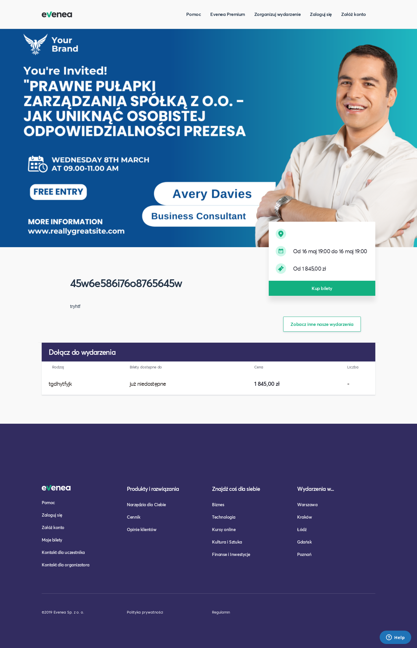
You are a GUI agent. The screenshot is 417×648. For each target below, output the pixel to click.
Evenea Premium (227, 14)
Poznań (304, 554)
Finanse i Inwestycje (231, 554)
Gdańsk (304, 542)
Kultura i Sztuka (227, 542)
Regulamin (221, 612)
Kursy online (223, 529)
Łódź (301, 529)
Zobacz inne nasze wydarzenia (321, 324)
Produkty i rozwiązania (153, 488)
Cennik (133, 517)
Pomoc (193, 14)
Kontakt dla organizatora (65, 565)
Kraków (304, 517)
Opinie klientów (141, 529)
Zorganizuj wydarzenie (277, 14)
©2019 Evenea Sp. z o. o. (63, 612)
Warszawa (307, 504)
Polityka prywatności (145, 612)
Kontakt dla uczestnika (63, 552)
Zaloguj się (321, 14)
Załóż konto (353, 14)
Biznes (218, 504)
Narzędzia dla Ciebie (146, 504)
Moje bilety (52, 540)
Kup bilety (322, 288)
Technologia (223, 517)
